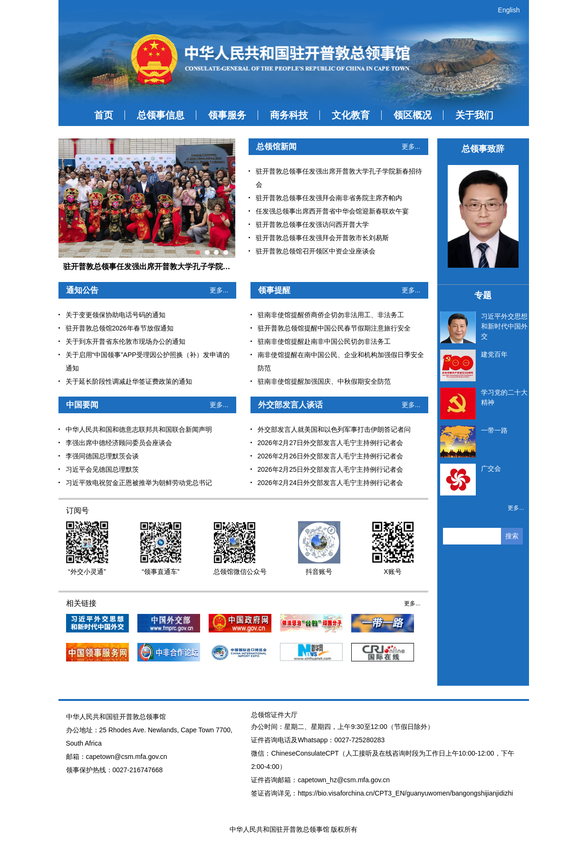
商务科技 (289, 115)
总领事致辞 (483, 149)
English (509, 10)
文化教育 (351, 115)
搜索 (512, 536)
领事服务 (227, 115)
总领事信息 (160, 115)
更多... (411, 146)
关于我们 (474, 115)
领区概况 (413, 115)
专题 (482, 295)
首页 (103, 115)
